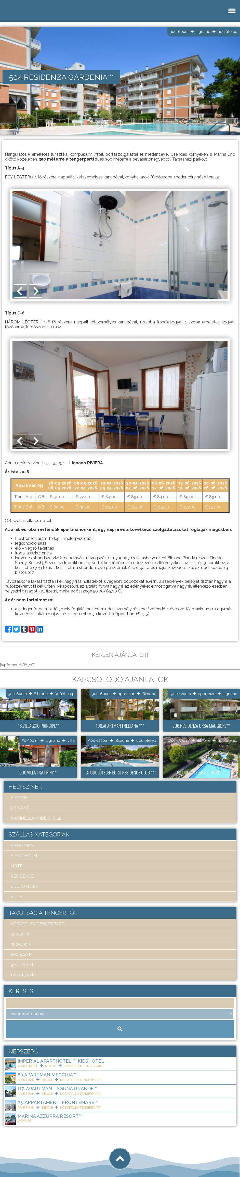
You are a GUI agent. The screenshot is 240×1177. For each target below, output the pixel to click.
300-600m (179, 31)
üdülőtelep (227, 31)
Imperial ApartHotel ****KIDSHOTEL (61, 1061)
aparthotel (24, 855)
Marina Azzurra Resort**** (51, 1116)
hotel (18, 866)
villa (71, 740)
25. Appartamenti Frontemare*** (58, 1102)
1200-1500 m (178, 740)
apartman (126, 693)
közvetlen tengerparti (38, 923)
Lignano (203, 31)
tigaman (67, 1154)
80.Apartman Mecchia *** (48, 1074)
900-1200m (181, 693)
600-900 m (21, 954)
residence (22, 876)
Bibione (41, 693)
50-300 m (30, 740)
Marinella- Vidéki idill (36, 818)
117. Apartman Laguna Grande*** (57, 1088)
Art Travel (39, 1154)
